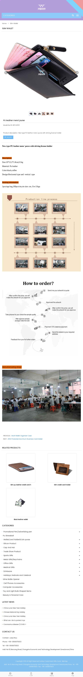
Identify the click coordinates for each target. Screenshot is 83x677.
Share (10, 674)
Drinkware (7, 571)
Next (77, 72)
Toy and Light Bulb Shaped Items (17, 591)
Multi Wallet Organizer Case (22, 436)
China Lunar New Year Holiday (14, 608)
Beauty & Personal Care (13, 595)
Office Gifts (8, 563)
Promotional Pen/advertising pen (17, 531)
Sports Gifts (8, 555)
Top (72, 674)
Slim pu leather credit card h (20, 485)
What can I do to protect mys (14, 620)
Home (4, 23)
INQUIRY (8, 137)
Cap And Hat (9, 547)
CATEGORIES (9, 15)
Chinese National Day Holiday (14, 612)
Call (31, 674)
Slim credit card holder (62, 485)
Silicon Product (9, 543)
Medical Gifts (8, 567)
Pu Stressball (8, 535)
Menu (52, 674)
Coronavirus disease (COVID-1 (15, 624)
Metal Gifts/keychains (12, 559)
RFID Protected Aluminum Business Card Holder (25, 439)
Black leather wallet (21, 519)
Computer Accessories (12, 587)
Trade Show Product (12, 551)
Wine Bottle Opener (11, 579)
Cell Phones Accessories (13, 583)
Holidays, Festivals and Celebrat (17, 575)
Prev (6, 72)
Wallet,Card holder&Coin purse (16, 539)
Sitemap (65, 661)
